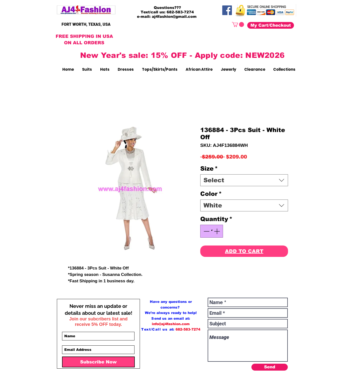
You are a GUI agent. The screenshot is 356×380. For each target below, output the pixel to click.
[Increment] (217, 231)
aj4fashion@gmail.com (174, 16)
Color (211, 193)
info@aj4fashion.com (171, 324)
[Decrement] (206, 231)
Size (209, 168)
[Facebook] (227, 10)
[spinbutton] (211, 231)
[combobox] (244, 180)
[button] (238, 24)
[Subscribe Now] (98, 362)
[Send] (269, 367)
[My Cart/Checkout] (270, 25)
